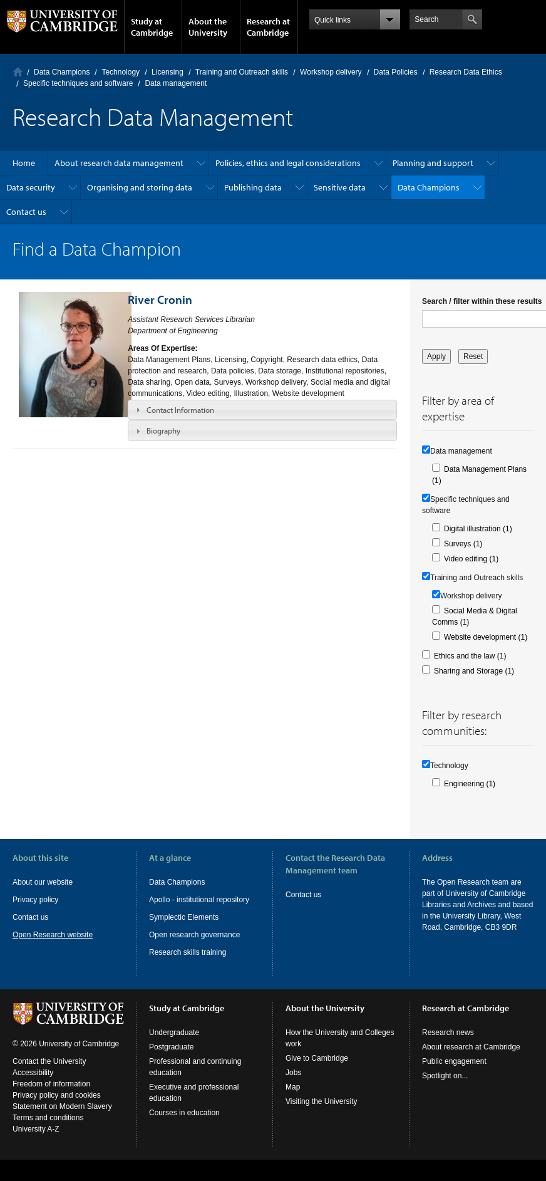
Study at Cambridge (152, 27)
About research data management (118, 163)
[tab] (262, 410)
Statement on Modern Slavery (62, 1106)
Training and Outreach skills (241, 72)
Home (18, 71)
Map (293, 1087)
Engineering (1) (469, 783)
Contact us (26, 211)
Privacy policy (35, 899)
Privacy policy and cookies (57, 1095)
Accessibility (33, 1072)
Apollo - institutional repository (199, 899)
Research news (448, 1032)
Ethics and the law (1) (470, 656)
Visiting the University (322, 1101)
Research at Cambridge (268, 27)
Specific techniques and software (78, 83)
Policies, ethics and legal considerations (288, 163)
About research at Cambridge (471, 1047)
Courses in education (184, 1112)
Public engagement (454, 1061)
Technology (120, 72)
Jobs (293, 1072)
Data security (30, 187)
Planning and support (433, 163)
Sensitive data (340, 187)
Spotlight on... (445, 1075)
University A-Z (36, 1129)
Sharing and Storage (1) (474, 671)
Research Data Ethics (466, 72)
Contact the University (49, 1061)
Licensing (167, 72)
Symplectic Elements (184, 917)
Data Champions (62, 72)
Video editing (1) (471, 558)
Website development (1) (485, 637)
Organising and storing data (139, 187)
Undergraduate (174, 1032)
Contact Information (180, 410)
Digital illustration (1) (478, 528)
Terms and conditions (48, 1117)
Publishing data (253, 187)
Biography (163, 430)
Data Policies (396, 72)
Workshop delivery (330, 72)
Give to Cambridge (317, 1058)
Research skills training (187, 952)
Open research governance (194, 934)
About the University (207, 27)
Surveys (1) (463, 543)
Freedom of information (51, 1084)
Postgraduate (171, 1047)
